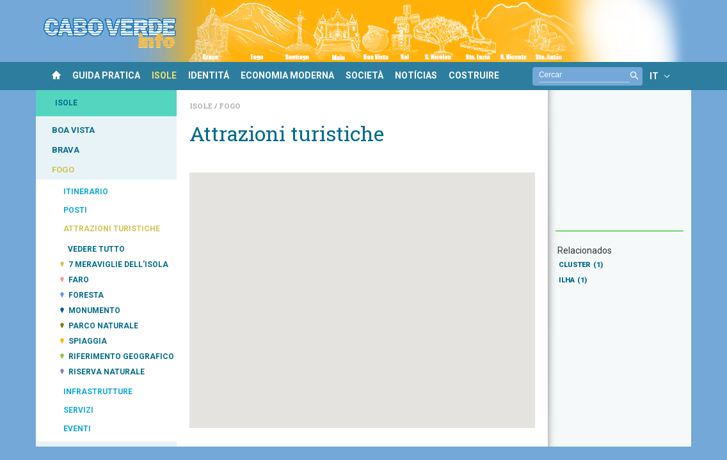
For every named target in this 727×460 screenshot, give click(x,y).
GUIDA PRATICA (106, 75)
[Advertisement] (619, 167)
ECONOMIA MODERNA (287, 75)
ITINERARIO (85, 191)
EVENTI (77, 428)
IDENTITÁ (208, 75)
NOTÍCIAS (416, 75)
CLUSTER (581, 265)
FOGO (63, 169)
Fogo (230, 106)
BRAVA (65, 150)
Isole (201, 106)
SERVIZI (78, 410)
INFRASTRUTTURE (97, 391)
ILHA (573, 280)
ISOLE (164, 75)
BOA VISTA (73, 130)
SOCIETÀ (364, 75)
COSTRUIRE (474, 75)
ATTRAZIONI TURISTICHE (111, 228)
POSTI (75, 210)
